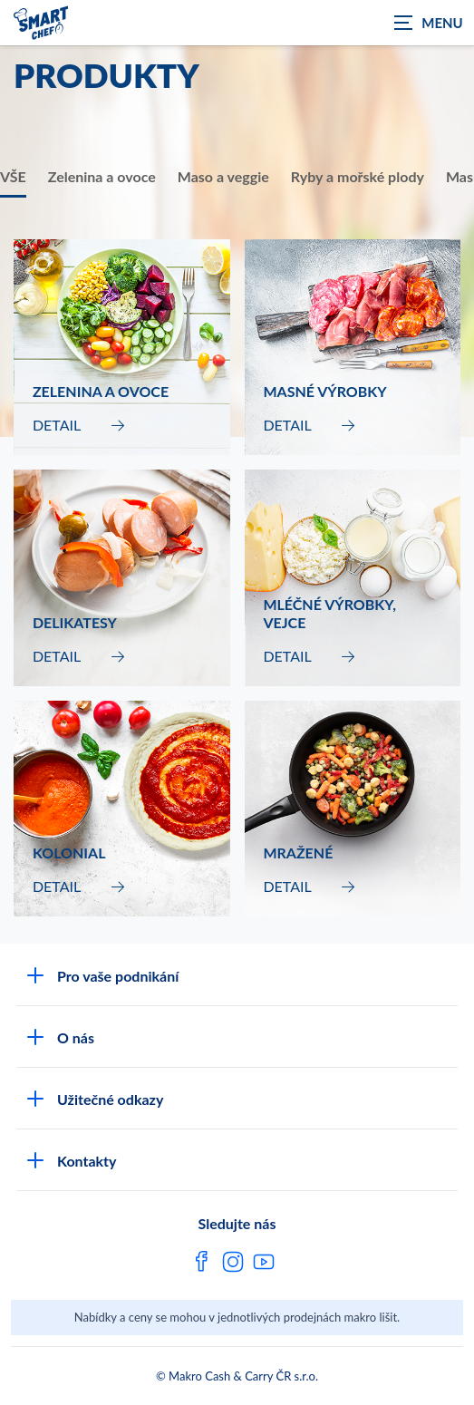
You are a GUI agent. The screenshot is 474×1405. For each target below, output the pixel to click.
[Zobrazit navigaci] (428, 22)
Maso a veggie (223, 176)
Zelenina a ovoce (102, 176)
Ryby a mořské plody (357, 176)
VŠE (13, 176)
